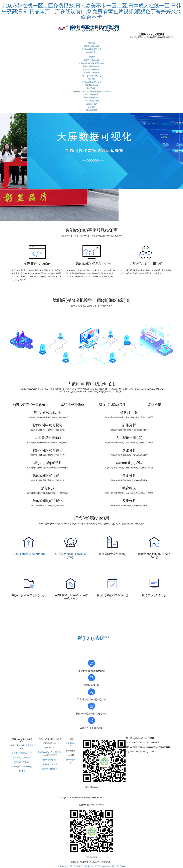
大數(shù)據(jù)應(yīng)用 (91, 49)
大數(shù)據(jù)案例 (91, 101)
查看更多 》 (91, 610)
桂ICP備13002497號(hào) (114, 798)
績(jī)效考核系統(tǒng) (91, 66)
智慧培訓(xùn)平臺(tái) (91, 69)
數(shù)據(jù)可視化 (91, 97)
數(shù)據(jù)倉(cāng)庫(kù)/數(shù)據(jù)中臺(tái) (91, 91)
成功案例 (91, 79)
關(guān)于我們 (92, 52)
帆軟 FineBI (91, 88)
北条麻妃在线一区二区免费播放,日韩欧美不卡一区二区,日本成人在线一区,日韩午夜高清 (91, 866)
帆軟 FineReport (91, 85)
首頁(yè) (91, 43)
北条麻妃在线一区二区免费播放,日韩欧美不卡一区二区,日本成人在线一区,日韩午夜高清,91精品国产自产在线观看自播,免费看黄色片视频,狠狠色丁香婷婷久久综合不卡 (91, 11)
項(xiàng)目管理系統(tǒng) (91, 76)
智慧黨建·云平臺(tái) (91, 72)
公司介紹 (91, 107)
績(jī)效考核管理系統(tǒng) (22, 753)
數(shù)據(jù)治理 (91, 94)
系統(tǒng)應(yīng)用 (91, 46)
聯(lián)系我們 (91, 110)
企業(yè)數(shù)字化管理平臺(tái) (91, 63)
